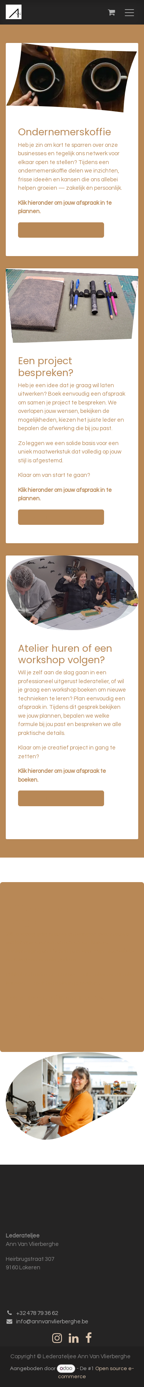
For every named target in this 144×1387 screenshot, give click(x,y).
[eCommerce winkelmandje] (111, 12)
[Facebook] (88, 1338)
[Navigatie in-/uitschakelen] (129, 12)
